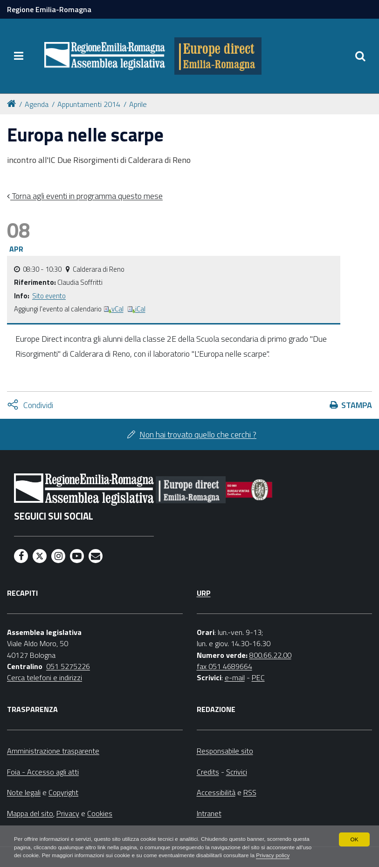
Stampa (356, 405)
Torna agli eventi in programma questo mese (86, 196)
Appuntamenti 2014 (88, 104)
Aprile (138, 104)
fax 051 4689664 (224, 666)
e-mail (235, 677)
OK (354, 839)
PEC (258, 677)
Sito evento (49, 295)
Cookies (99, 813)
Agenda (36, 104)
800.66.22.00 (270, 655)
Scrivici (236, 771)
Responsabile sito (225, 750)
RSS (249, 792)
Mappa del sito (30, 813)
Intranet (209, 813)
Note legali (24, 792)
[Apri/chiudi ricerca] (360, 56)
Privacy (67, 813)
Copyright (63, 792)
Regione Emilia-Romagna (49, 9)
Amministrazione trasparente (53, 750)
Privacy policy (277, 856)
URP (204, 593)
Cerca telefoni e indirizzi (44, 677)
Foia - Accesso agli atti (43, 771)
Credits (208, 771)
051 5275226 (68, 666)
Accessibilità (216, 792)
